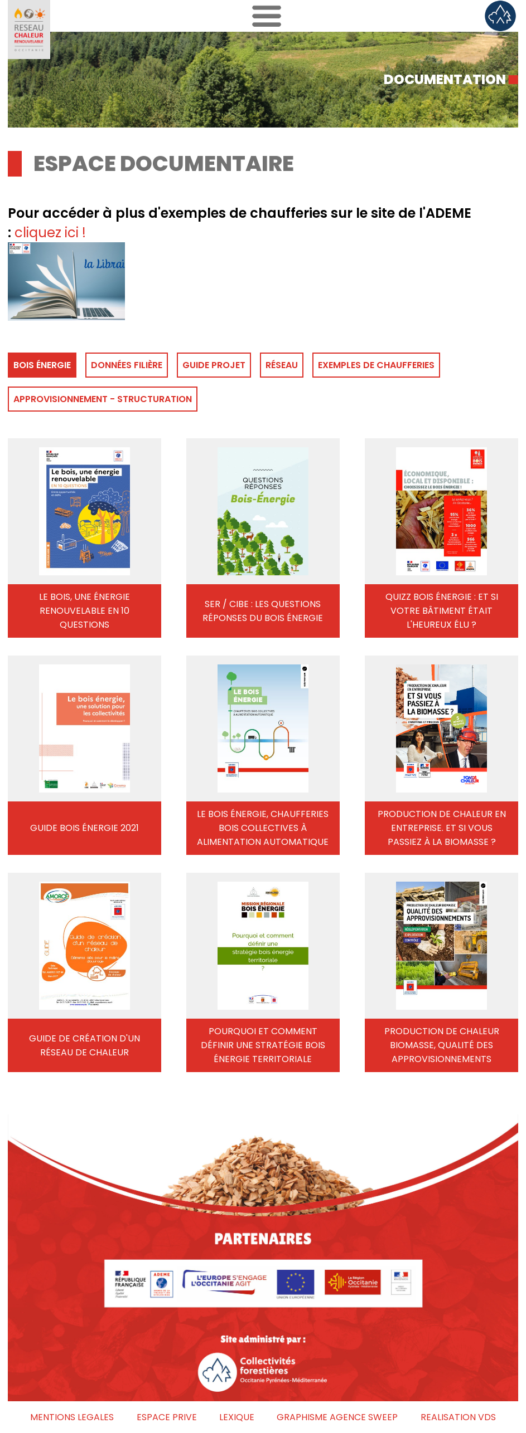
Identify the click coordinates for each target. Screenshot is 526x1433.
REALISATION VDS (458, 1417)
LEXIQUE (236, 1417)
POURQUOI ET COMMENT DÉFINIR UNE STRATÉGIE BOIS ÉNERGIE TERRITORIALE (263, 1045)
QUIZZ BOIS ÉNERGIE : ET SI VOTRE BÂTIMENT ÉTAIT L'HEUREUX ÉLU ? (441, 610)
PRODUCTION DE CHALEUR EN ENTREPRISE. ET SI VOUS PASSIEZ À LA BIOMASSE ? (442, 828)
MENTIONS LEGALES (72, 1417)
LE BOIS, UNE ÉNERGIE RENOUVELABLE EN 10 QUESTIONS (84, 610)
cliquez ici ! (50, 232)
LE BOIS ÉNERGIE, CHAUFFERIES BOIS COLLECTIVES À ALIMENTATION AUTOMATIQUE (263, 828)
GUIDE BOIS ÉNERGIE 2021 (84, 827)
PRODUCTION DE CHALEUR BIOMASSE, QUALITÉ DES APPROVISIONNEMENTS (441, 1045)
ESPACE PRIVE (167, 1417)
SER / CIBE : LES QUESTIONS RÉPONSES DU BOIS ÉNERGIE (262, 611)
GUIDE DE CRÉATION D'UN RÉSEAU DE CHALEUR (84, 1045)
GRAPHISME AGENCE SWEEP (337, 1417)
